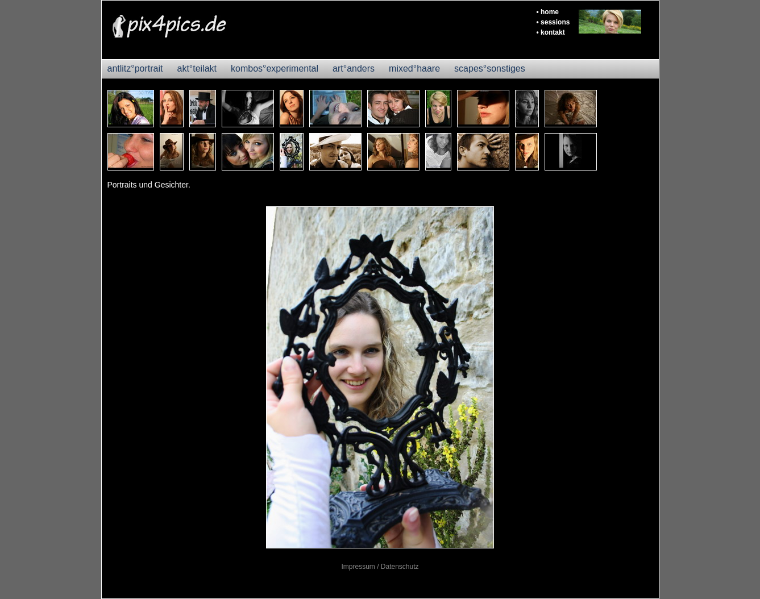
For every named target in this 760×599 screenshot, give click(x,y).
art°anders (354, 68)
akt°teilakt (197, 68)
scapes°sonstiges (489, 68)
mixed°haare (414, 68)
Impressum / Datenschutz (379, 567)
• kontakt (551, 32)
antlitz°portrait (135, 68)
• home (548, 12)
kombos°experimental (274, 68)
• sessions (553, 22)
